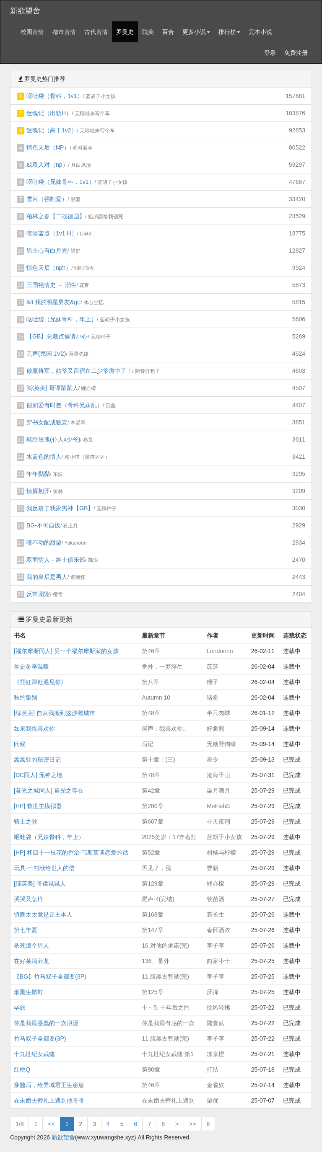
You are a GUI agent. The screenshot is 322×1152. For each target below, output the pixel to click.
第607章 (152, 821)
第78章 (151, 775)
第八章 (150, 682)
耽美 (148, 31)
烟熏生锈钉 (28, 992)
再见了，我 (156, 868)
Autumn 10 (156, 697)
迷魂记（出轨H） (49, 113)
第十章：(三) (158, 759)
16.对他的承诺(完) (165, 945)
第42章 (151, 790)
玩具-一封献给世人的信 (44, 868)
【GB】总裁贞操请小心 (57, 336)
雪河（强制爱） (47, 199)
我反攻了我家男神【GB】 (59, 508)
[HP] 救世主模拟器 (38, 806)
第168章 (152, 914)
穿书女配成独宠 (47, 422)
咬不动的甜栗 (44, 542)
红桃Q (22, 1069)
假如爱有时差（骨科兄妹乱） (64, 405)
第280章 (152, 806)
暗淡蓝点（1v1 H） (51, 233)
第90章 (151, 1069)
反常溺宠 (38, 594)
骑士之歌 (25, 821)
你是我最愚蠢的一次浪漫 (46, 1023)
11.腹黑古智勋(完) (165, 976)
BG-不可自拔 (43, 525)
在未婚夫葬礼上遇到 (168, 1100)
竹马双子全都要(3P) (40, 1038)
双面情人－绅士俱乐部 (55, 559)
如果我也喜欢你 (34, 728)
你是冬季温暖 (31, 666)
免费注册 (296, 52)
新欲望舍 (25, 11)
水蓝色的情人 (44, 456)
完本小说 (260, 31)
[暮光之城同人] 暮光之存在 (48, 790)
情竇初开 (38, 491)
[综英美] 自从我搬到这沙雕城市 (54, 713)
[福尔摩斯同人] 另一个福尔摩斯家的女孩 (66, 651)
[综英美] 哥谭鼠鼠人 (52, 388)
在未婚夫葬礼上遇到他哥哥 (49, 1100)
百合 (168, 31)
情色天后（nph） (48, 267)
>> (192, 1124)
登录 (270, 52)
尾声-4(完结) (158, 899)
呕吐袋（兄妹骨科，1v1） (60, 181)
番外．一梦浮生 (162, 666)
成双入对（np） (47, 164)
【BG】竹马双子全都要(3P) (50, 976)
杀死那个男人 (31, 945)
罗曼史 (125, 31)
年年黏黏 (38, 473)
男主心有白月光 (47, 250)
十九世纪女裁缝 (34, 1054)
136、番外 (155, 961)
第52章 (151, 852)
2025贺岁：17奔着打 (169, 837)
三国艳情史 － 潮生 (51, 285)
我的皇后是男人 (47, 576)
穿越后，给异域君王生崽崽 (49, 1085)
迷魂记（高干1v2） (51, 130)
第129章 (152, 883)
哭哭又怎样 (28, 899)
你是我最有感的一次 (168, 1023)
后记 (147, 744)
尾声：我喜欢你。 (165, 728)
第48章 (151, 713)
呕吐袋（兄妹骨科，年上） (61, 319)
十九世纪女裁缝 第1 (168, 1054)
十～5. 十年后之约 (166, 1007)
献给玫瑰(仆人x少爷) (53, 439)
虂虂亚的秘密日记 (37, 759)
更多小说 (196, 31)
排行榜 (229, 31)
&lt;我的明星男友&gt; (53, 302)
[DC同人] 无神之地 (38, 775)
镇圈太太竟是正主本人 (43, 914)
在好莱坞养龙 (31, 961)
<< (51, 1124)
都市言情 (64, 31)
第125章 (152, 992)
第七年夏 (25, 930)
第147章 (152, 930)
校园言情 (32, 31)
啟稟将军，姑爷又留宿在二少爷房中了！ (79, 370)
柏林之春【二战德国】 (55, 216)
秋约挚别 (25, 697)
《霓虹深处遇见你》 (40, 682)
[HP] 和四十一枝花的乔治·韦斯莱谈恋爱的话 (71, 852)
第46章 (151, 651)
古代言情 (96, 31)
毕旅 (20, 1007)
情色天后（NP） (48, 147)
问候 (20, 744)
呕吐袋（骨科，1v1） (54, 96)
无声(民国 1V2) (46, 353)
